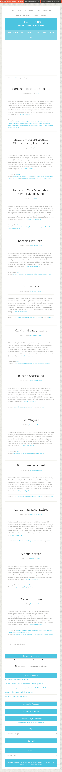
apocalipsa (24, 122)
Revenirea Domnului (30, 125)
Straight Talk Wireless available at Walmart (19, 692)
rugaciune (41, 125)
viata (14, 127)
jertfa (32, 634)
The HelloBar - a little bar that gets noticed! (4, 1)
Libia (26, 123)
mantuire (23, 178)
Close (59, 1)
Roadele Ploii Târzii (31, 241)
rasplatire (47, 634)
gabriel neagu (19, 587)
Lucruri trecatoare (33, 123)
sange (40, 227)
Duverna (30, 274)
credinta (15, 274)
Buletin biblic (24, 630)
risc (37, 125)
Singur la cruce (31, 554)
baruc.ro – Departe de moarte (31, 89)
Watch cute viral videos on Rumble (16, 696)
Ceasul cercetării (31, 599)
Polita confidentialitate (36, 764)
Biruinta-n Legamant (31, 465)
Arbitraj (15, 176)
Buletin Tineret (42, 630)
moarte (14, 125)
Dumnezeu (11, 123)
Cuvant (43, 122)
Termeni (27, 764)
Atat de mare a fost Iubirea (31, 509)
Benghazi (35, 122)
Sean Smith (48, 125)
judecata (37, 634)
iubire (32, 453)
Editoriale (49, 630)
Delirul (47, 122)
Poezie (17, 272)
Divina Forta (31, 286)
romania (36, 227)
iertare (51, 176)
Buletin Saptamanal (21, 585)
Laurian (44, 274)
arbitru (19, 176)
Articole (18, 120)
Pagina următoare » (19, 644)
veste (51, 634)
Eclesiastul (17, 123)
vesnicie (10, 127)
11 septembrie (16, 122)
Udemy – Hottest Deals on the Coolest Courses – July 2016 (24, 684)
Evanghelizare (12, 632)
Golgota (22, 123)
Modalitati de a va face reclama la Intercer (31, 666)
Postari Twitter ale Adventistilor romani (31, 722)
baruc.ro (29, 122)
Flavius (35, 274)
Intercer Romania (31, 22)
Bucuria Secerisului (31, 376)
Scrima (43, 178)
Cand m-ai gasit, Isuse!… (31, 330)
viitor (17, 127)
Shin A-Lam (48, 178)
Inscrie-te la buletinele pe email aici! (51, 1)
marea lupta (29, 178)
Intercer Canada (42, 762)
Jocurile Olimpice (12, 178)
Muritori (18, 125)
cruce (19, 227)
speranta (44, 363)
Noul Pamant (36, 178)
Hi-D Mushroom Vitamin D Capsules (17, 679)
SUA (52, 125)
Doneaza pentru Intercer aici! (31, 1)
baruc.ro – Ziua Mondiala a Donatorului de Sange (31, 192)
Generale (18, 632)
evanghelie (25, 363)
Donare (23, 227)
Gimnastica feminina (38, 176)
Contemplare (31, 420)
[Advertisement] (33, 56)
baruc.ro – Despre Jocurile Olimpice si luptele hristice (31, 141)
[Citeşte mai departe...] (26, 114)
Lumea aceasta (43, 123)
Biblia (39, 122)
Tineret (27, 632)
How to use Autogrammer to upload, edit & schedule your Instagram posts (29, 688)
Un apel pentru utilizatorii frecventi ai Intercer (31, 660)
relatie (23, 125)
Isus (32, 227)
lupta (19, 178)
